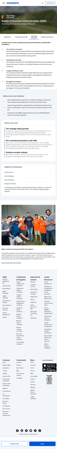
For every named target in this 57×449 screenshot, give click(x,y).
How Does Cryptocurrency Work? (48, 303)
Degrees (5, 388)
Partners (18, 365)
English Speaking (5, 297)
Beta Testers (20, 368)
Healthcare (33, 302)
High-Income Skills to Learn (48, 298)
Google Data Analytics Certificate (19, 290)
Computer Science (33, 286)
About (4, 362)
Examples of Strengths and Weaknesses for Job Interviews (48, 290)
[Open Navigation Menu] (3, 3)
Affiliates (32, 387)
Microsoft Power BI (5, 309)
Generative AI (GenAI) (6, 301)
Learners (18, 362)
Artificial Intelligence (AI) (6, 281)
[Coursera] (13, 3)
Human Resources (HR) (33, 307)
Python (5, 317)
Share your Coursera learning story (6, 413)
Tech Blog (19, 378)
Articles (32, 382)
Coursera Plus (6, 376)
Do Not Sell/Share (33, 398)
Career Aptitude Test (48, 283)
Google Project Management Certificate (20, 303)
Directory (33, 385)
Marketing (33, 318)
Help (31, 373)
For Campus (6, 399)
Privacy (32, 371)
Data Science (34, 289)
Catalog (5, 373)
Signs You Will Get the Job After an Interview (48, 338)
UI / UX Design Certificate (20, 343)
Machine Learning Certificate (19, 329)
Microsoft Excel (7, 305)
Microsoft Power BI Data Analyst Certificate (20, 336)
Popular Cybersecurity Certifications (48, 324)
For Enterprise (7, 391)
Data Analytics (6, 289)
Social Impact (6, 406)
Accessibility (33, 376)
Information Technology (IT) (33, 313)
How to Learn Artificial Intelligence (48, 318)
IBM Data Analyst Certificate (19, 316)
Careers (5, 371)
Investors (33, 365)
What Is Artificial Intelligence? (47, 346)
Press (32, 362)
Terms (32, 368)
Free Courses (6, 409)
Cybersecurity (7, 286)
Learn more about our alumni (11, 263)
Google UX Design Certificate (19, 310)
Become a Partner (5, 402)
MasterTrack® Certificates (6, 385)
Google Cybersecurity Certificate (20, 284)
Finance (32, 300)
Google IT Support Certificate (19, 297)
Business (32, 282)
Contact (32, 379)
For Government (6, 395)
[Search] (42, 3)
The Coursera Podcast (20, 374)
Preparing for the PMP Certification (48, 331)
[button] (42, 444)
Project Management (6, 314)
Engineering (33, 297)
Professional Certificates (6, 380)
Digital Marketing (5, 292)
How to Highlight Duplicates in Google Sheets (48, 310)
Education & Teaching (33, 293)
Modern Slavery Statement (33, 392)
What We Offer (7, 365)
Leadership (6, 368)
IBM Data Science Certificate (19, 323)
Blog (17, 371)
